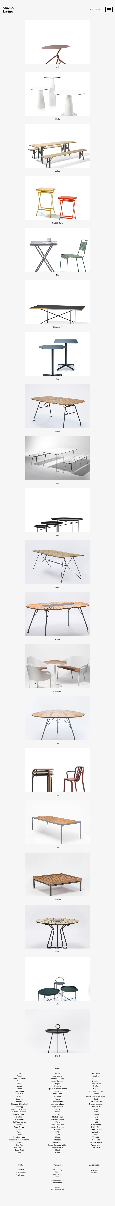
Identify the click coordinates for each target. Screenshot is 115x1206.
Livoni (57, 1112)
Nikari (57, 1153)
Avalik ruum (20, 1175)
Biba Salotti (19, 1091)
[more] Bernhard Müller (57, 1145)
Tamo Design (96, 1119)
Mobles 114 (57, 1142)
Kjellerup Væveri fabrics (57, 1089)
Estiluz (19, 1132)
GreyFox (19, 1145)
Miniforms (57, 1135)
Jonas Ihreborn (57, 1081)
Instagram (94, 1170)
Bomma (19, 1102)
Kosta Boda (57, 1094)
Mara (57, 1122)
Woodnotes (95, 1145)
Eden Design (19, 1127)
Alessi (19, 1076)
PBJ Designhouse (96, 1091)
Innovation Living (57, 1078)
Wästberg (96, 1147)
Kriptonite (57, 1096)
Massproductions (57, 1124)
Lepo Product (57, 1107)
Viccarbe (95, 1137)
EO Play (19, 1130)
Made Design (57, 1117)
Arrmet (19, 1086)
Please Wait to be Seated (96, 1096)
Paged (95, 1089)
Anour (19, 1081)
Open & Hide (96, 1084)
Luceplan (57, 1114)
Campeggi (19, 1107)
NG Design (95, 1073)
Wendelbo (96, 1140)
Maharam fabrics (57, 1119)
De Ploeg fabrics (19, 1122)
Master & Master (57, 1127)
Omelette (96, 1081)
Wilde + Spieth (96, 1142)
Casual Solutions (19, 1112)
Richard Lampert (95, 1104)
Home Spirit (19, 1150)
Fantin (19, 1135)
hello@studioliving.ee (57, 1181)
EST (92, 9)
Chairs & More (19, 1114)
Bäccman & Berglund (19, 1104)
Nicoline (96, 1076)
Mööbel (21, 1165)
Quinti (96, 1099)
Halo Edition (19, 1147)
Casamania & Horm (19, 1109)
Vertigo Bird (96, 1132)
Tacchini (96, 1114)
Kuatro (57, 1099)
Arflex (19, 1084)
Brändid (57, 1069)
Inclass (57, 1073)
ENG (98, 9)
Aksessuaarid (20, 1172)
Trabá (96, 1122)
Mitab (57, 1137)
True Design (96, 1124)
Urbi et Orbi (95, 1127)
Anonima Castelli (19, 1078)
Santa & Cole (96, 1107)
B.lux (19, 1096)
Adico (19, 1073)
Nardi (57, 1150)
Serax (96, 1109)
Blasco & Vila (19, 1094)
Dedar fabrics (19, 1119)
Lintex (57, 1109)
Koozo (57, 1091)
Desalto (19, 1124)
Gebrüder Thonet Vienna (19, 1140)
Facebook (94, 1173)
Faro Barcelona (19, 1137)
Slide (96, 1112)
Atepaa (19, 1089)
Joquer (57, 1084)
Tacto (96, 1117)
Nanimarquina (57, 1147)
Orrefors (96, 1086)
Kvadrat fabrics (57, 1102)
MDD (57, 1132)
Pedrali (96, 1094)
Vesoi (96, 1135)
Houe (19, 1153)
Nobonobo (96, 1078)
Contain (19, 1117)
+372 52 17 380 (57, 1183)
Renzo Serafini (96, 1102)
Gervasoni (19, 1142)
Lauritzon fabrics (57, 1104)
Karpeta (57, 1086)
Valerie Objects (96, 1130)
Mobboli (57, 1140)
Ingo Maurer (57, 1076)
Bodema (19, 1099)
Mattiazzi (57, 1130)
